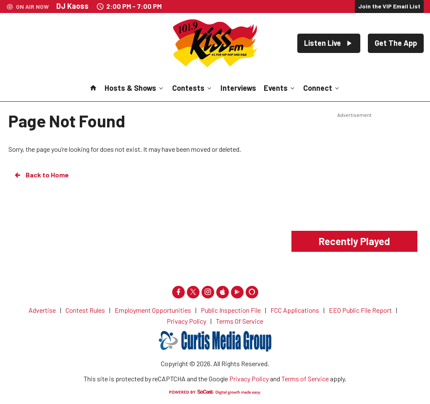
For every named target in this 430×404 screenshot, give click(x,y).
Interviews (238, 87)
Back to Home (41, 175)
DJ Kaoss (72, 6)
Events (280, 87)
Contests (192, 87)
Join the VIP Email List (389, 6)
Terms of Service (305, 379)
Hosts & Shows (135, 87)
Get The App (396, 43)
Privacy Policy (249, 379)
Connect (322, 87)
